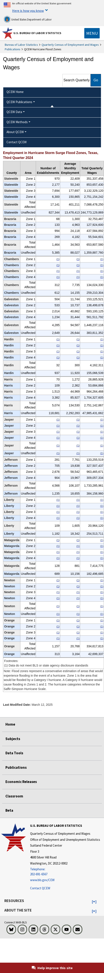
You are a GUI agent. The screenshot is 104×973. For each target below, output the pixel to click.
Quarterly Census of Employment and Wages (70, 45)
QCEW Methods (17, 122)
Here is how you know (28, 10)
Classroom (14, 796)
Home (10, 724)
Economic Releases (21, 781)
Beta (9, 810)
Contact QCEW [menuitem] (16, 142)
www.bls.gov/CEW (42, 880)
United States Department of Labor (28, 19)
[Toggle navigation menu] (92, 33)
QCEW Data (14, 112)
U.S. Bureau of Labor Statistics (37, 33)
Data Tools (14, 753)
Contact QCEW (40, 888)
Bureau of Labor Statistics (21, 45)
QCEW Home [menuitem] (15, 92)
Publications (12, 49)
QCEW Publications (19, 102)
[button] (94, 901)
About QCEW (15, 132)
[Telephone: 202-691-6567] (65, 872)
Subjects (12, 738)
